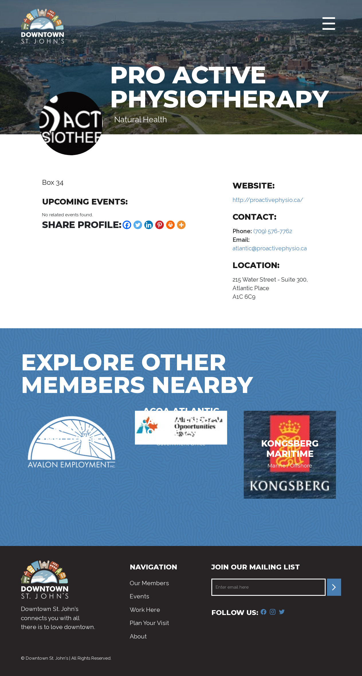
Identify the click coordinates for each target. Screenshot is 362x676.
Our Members (149, 583)
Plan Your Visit (149, 622)
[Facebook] (127, 225)
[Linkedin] (149, 225)
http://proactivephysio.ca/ (268, 199)
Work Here (145, 609)
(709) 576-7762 (272, 231)
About (138, 636)
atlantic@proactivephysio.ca (270, 248)
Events (139, 596)
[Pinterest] (159, 225)
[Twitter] (138, 225)
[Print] (170, 225)
